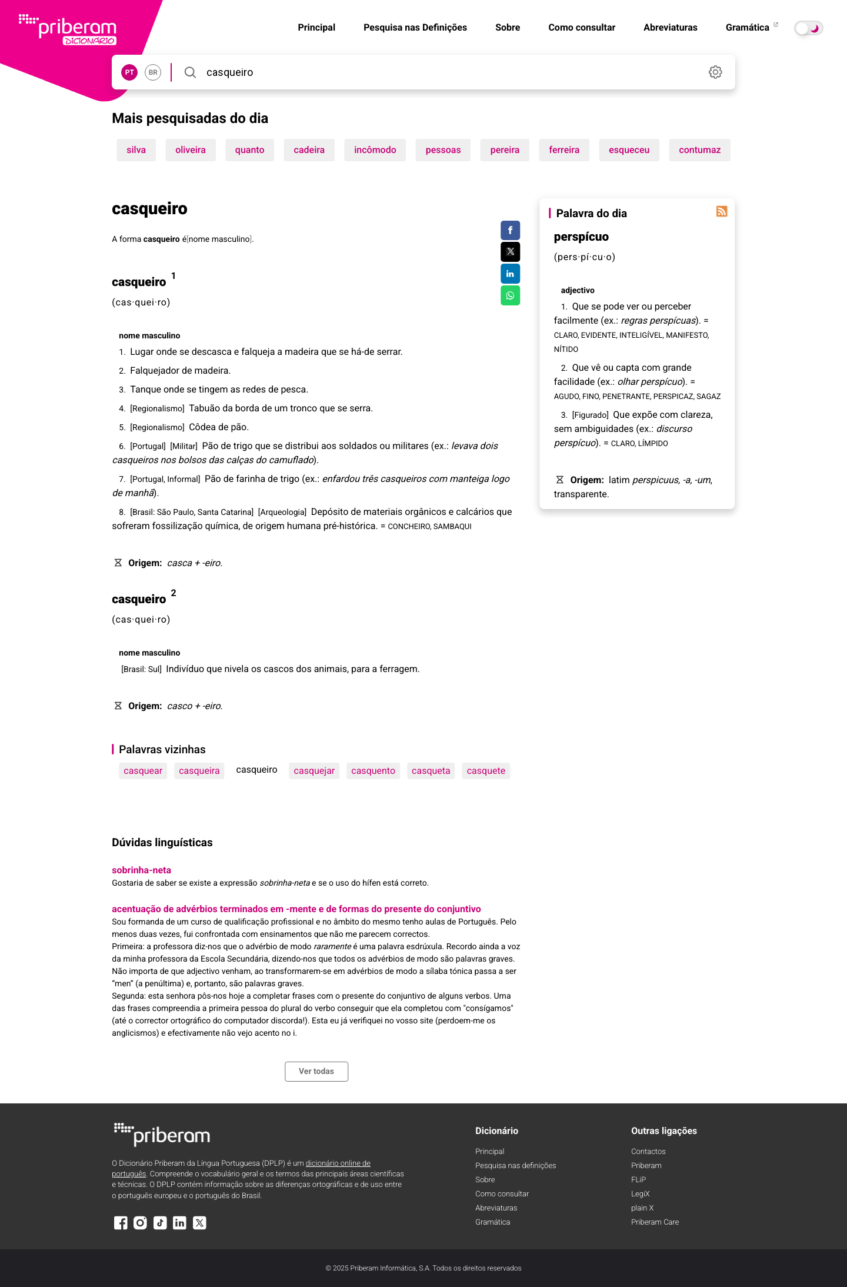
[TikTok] (160, 1228)
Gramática (753, 27)
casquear (143, 770)
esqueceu (629, 149)
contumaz (700, 149)
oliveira (190, 149)
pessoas (443, 149)
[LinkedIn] (180, 1228)
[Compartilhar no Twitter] (510, 252)
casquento (373, 770)
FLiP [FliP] (638, 1180)
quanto (250, 149)
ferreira (564, 149)
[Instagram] (140, 1228)
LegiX (640, 1194)
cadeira (309, 149)
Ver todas (316, 1071)
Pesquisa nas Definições (415, 27)
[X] (199, 1228)
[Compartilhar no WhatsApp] (510, 295)
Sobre (507, 27)
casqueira (199, 770)
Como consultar (581, 27)
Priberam (646, 1166)
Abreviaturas (670, 27)
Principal (316, 27)
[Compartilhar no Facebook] (510, 231)
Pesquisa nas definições (515, 1166)
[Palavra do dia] (722, 211)
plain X (642, 1208)
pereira (505, 149)
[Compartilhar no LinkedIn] (510, 274)
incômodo (375, 149)
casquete (486, 770)
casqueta (431, 770)
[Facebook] (120, 1228)
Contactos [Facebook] (648, 1152)
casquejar (314, 770)
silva (136, 149)
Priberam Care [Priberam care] (655, 1222)
